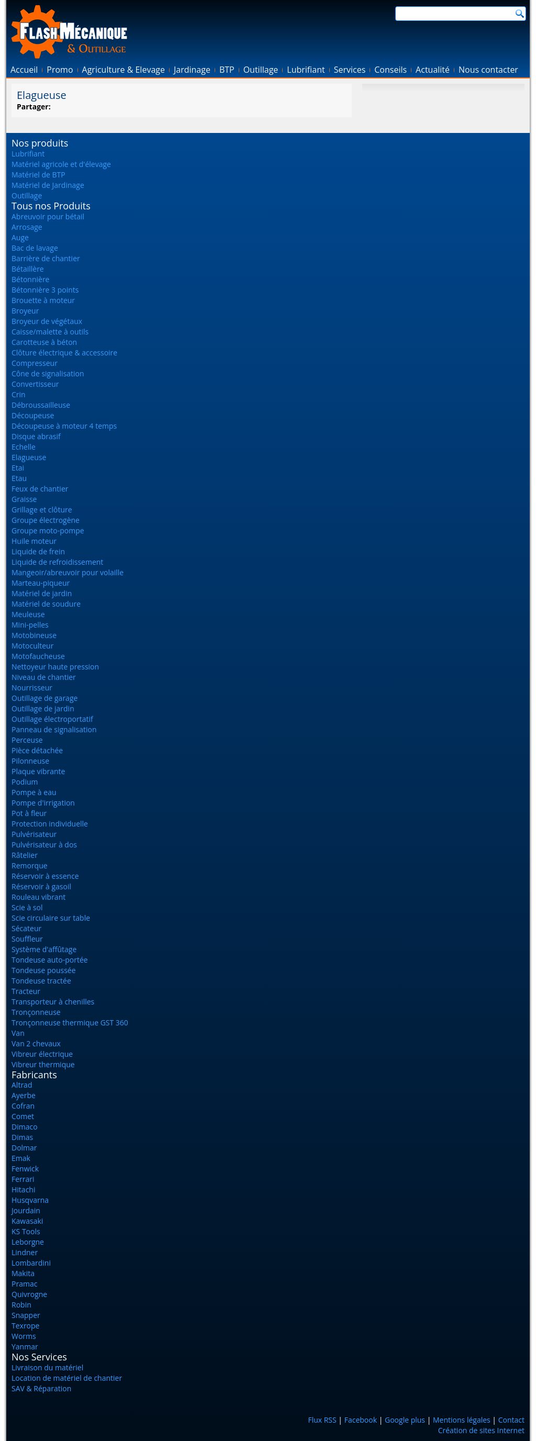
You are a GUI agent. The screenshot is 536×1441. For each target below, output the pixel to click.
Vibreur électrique (42, 1054)
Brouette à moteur (43, 300)
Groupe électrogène (46, 520)
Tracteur (26, 991)
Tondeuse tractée (41, 981)
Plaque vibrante (38, 771)
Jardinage (192, 69)
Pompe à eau (34, 792)
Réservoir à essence (45, 876)
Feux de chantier (40, 489)
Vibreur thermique (43, 1064)
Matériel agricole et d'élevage (61, 164)
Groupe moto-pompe (48, 530)
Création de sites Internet (481, 1430)
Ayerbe (24, 1095)
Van (18, 1033)
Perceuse (27, 740)
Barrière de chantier (46, 258)
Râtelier (25, 855)
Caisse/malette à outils (50, 332)
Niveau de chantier (44, 677)
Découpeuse (33, 415)
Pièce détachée (37, 750)
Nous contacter (488, 69)
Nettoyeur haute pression (55, 667)
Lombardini (31, 1263)
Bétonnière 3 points (45, 290)
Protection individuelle (50, 824)
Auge (20, 237)
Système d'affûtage (44, 949)
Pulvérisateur (34, 834)
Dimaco (25, 1127)
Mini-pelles (30, 625)
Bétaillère (28, 269)
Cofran (23, 1106)
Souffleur (27, 939)
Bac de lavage (35, 248)
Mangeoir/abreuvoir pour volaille (68, 572)
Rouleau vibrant (38, 897)
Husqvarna (30, 1200)
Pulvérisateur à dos (44, 845)
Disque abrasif (36, 436)
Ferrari (23, 1179)
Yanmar (25, 1346)
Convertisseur (35, 384)
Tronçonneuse (36, 1012)
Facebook (360, 1420)
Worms (24, 1336)
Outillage (260, 69)
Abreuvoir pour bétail (48, 216)
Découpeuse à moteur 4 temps (64, 426)
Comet (23, 1116)
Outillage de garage (44, 698)
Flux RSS (322, 1420)
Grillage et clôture (42, 510)
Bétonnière (30, 279)
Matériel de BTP (38, 175)
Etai (18, 468)
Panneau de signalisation (54, 729)
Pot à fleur (29, 813)
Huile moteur (34, 541)
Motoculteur (32, 646)
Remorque (30, 865)
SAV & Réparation (41, 1388)
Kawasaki (27, 1221)
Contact (511, 1420)
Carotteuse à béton (44, 342)
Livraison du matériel (47, 1367)
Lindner (25, 1252)
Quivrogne (29, 1294)
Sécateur (26, 928)
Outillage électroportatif (52, 719)
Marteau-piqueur (41, 583)
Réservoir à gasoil (41, 886)
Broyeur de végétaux (47, 321)
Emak (21, 1158)
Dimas (22, 1137)
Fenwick (25, 1169)
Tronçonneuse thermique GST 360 (70, 1022)
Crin (19, 394)
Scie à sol (27, 907)
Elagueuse (29, 457)
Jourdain (26, 1210)
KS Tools (26, 1231)
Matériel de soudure (46, 604)
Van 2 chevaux (36, 1043)
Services (350, 69)
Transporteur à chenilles (53, 1002)
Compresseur (35, 363)
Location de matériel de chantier (67, 1378)
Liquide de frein (38, 551)
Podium (25, 782)
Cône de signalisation (48, 373)
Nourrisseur (32, 687)
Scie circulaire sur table (51, 918)
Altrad (22, 1085)
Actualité (433, 69)
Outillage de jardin (43, 708)
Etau (19, 478)
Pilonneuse (30, 761)
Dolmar (24, 1148)
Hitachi (23, 1189)
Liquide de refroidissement (57, 562)
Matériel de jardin (42, 593)
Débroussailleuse (41, 405)
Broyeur (25, 311)
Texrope (25, 1326)
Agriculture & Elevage (123, 69)
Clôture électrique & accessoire (64, 353)
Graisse (24, 499)
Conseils (390, 69)
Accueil (24, 69)
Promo (60, 69)
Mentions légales (461, 1420)
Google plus (405, 1420)
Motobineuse (34, 635)
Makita (23, 1273)
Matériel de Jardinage (48, 185)
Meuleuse (28, 614)
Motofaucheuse (38, 656)
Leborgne (28, 1242)
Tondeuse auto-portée (50, 960)
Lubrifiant (306, 69)
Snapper (26, 1315)
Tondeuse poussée (44, 970)
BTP (226, 69)
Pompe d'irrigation (43, 803)
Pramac (24, 1284)
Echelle (24, 447)
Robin (21, 1305)
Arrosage (27, 227)
